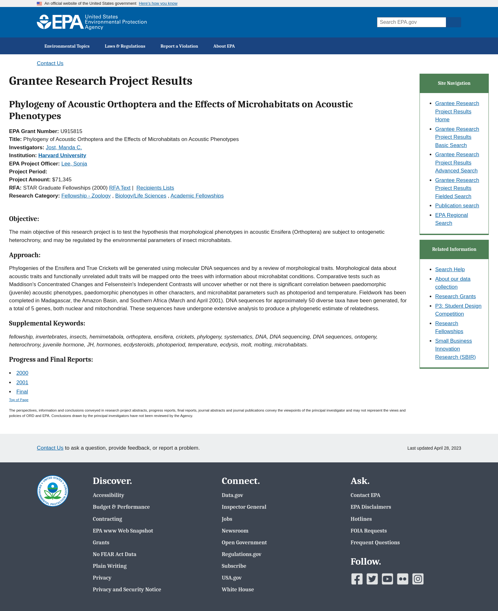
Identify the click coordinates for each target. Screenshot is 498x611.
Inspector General (244, 507)
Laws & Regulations (125, 46)
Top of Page (19, 400)
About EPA (224, 46)
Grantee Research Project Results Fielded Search (457, 188)
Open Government (244, 542)
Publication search (457, 206)
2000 (22, 373)
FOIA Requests (369, 530)
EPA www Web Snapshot (123, 530)
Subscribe (234, 566)
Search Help (450, 269)
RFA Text (120, 188)
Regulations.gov (241, 554)
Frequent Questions (375, 542)
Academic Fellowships (197, 196)
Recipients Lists (155, 188)
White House (238, 589)
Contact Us (50, 63)
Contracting (107, 519)
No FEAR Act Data (114, 554)
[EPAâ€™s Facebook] (357, 579)
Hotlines (361, 519)
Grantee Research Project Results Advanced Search (457, 162)
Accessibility (108, 495)
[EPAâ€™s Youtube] (387, 579)
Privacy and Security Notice (127, 589)
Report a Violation (179, 46)
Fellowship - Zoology (86, 196)
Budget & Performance (121, 507)
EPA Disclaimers (371, 507)
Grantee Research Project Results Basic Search (457, 137)
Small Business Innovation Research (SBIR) (455, 349)
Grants (101, 542)
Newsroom (235, 530)
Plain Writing (109, 566)
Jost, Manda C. (64, 147)
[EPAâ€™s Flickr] (402, 579)
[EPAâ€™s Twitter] (372, 579)
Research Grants (455, 296)
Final (22, 392)
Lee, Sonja (74, 164)
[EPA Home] (92, 22)
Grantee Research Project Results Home (457, 111)
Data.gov (232, 495)
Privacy (102, 577)
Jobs (227, 519)
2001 (22, 382)
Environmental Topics (67, 46)
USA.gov (232, 577)
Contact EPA (365, 495)
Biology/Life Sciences (140, 196)
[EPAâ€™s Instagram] (418, 579)
